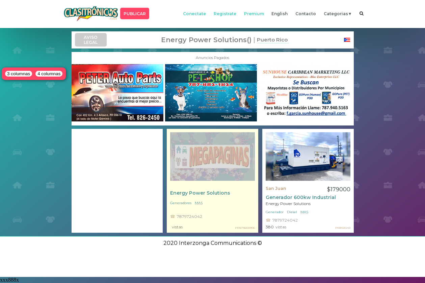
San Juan (276, 188)
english (279, 13)
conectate (194, 13)
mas (199, 203)
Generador (275, 212)
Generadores (180, 203)
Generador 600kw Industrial (301, 197)
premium (254, 13)
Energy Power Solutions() (206, 40)
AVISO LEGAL (91, 40)
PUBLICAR (135, 13)
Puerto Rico (272, 39)
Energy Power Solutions (200, 193)
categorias (336, 13)
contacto (305, 13)
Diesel (292, 212)
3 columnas (18, 73)
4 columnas (48, 73)
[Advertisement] (117, 180)
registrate (225, 13)
